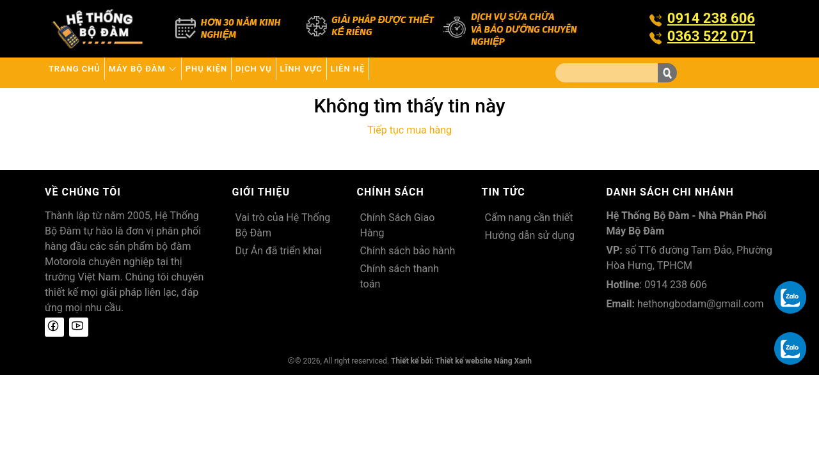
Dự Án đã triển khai (278, 251)
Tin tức (503, 192)
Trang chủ (84, 72)
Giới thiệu (261, 192)
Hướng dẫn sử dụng (530, 235)
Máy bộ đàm (174, 72)
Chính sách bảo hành (408, 251)
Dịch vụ (326, 72)
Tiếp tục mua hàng (409, 130)
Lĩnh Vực (392, 72)
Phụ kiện (259, 72)
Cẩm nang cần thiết (529, 217)
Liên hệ (458, 72)
